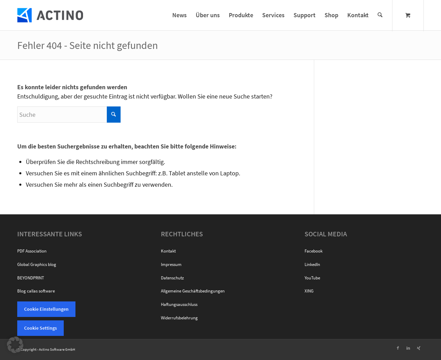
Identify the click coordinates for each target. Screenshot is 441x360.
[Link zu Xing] (418, 348)
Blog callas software (36, 291)
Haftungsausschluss (179, 304)
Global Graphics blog (36, 264)
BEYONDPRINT (30, 278)
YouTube (312, 278)
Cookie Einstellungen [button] (46, 309)
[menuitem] (179, 15)
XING (309, 291)
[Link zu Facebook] (398, 348)
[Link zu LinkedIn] (408, 348)
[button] (15, 345)
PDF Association (32, 251)
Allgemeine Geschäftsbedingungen (193, 291)
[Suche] (380, 15)
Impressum (171, 264)
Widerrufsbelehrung (179, 318)
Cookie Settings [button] (40, 328)
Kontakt (168, 251)
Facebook (313, 251)
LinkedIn (312, 264)
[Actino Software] (50, 15)
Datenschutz (172, 278)
